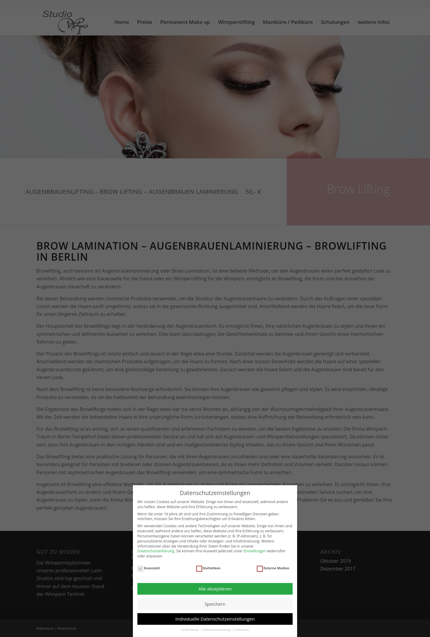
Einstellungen (255, 550)
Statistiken (208, 568)
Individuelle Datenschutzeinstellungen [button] (215, 619)
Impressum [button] (242, 630)
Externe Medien (273, 568)
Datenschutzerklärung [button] (217, 630)
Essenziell (148, 568)
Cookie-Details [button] (190, 630)
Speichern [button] (215, 604)
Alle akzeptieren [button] (215, 589)
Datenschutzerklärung (155, 550)
